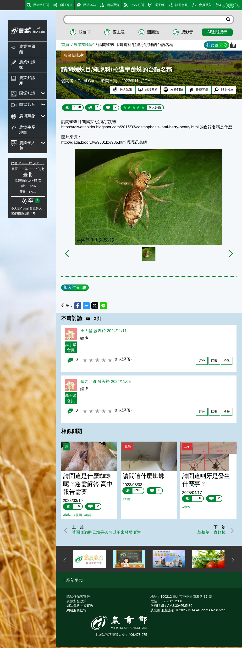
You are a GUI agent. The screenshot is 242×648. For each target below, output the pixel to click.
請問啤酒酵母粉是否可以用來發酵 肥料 (108, 533)
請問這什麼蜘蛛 (144, 477)
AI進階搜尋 (217, 32)
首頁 (65, 44)
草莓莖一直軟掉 (210, 533)
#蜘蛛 (67, 516)
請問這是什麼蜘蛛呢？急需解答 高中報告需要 (88, 485)
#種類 (88, 516)
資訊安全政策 (76, 602)
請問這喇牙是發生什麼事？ (206, 481)
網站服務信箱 (76, 611)
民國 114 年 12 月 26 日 (27, 163)
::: (1, 4)
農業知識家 (84, 44)
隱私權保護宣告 (78, 597)
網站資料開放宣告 (79, 606)
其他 (128, 447)
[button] (72, 581)
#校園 (78, 516)
